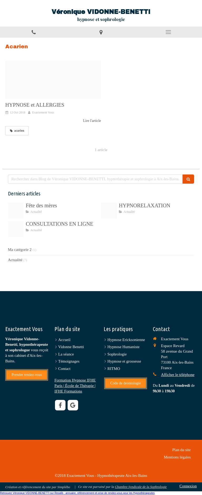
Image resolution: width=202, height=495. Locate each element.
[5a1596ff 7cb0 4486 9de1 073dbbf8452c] (109, 211)
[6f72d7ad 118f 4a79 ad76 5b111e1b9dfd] (16, 229)
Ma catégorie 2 (20, 250)
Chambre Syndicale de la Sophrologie (141, 487)
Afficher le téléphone (177, 375)
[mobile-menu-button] (168, 32)
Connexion (188, 486)
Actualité (15, 260)
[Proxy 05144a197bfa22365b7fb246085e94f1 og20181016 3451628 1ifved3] (53, 80)
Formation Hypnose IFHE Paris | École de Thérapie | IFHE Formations (75, 385)
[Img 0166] (16, 211)
